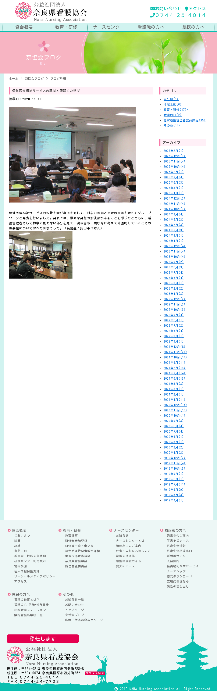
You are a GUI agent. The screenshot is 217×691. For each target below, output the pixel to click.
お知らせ (122, 535)
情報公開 (20, 566)
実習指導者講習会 (77, 556)
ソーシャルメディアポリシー (35, 576)
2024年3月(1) (174, 235)
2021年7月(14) (175, 373)
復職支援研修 (125, 556)
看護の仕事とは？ (27, 599)
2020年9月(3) (174, 420)
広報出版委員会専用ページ (84, 620)
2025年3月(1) (174, 187)
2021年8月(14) (175, 367)
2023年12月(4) (175, 246)
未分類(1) (171, 99)
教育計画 (71, 535)
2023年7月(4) (174, 272)
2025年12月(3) (175, 156)
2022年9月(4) (174, 315)
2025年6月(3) (174, 182)
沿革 (17, 540)
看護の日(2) (173, 115)
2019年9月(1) (174, 473)
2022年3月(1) (174, 341)
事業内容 (20, 550)
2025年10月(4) (175, 166)
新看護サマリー (178, 556)
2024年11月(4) (175, 203)
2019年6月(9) (174, 489)
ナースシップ (176, 571)
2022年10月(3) (175, 309)
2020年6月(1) (174, 436)
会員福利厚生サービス (183, 566)
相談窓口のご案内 (128, 545)
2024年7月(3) (174, 224)
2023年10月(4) (175, 256)
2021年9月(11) (175, 362)
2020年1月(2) (174, 452)
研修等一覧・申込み (79, 545)
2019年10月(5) (175, 468)
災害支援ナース (178, 540)
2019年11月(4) (175, 463)
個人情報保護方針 (27, 571)
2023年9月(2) (174, 262)
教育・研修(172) (176, 109)
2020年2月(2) (174, 447)
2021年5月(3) (174, 383)
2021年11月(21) (175, 352)
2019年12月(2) (175, 458)
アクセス (195, 8)
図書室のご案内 (178, 535)
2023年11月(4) (175, 251)
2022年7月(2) (174, 325)
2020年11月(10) (175, 410)
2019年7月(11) (175, 484)
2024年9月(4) (174, 214)
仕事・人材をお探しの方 (133, 550)
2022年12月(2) (175, 299)
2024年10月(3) (175, 209)
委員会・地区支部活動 (30, 556)
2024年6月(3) (174, 230)
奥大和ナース (125, 566)
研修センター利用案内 (30, 561)
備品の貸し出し (178, 586)
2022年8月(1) (174, 320)
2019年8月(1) (174, 479)
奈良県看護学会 (76, 561)
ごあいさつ (22, 535)
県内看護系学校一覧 (28, 615)
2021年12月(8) (175, 346)
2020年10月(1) (175, 415)
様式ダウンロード (179, 576)
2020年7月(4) (174, 431)
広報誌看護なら (178, 581)
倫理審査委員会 (76, 566)
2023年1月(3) (174, 293)
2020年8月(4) (174, 426)
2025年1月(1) (174, 193)
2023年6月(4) (174, 277)
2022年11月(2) (175, 304)
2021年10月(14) (175, 357)
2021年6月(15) (175, 378)
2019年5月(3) (174, 495)
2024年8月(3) (174, 219)
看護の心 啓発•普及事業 (31, 604)
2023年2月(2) (174, 288)
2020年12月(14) (175, 405)
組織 (17, 545)
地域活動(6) (173, 104)
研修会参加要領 (76, 540)
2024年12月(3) (175, 198)
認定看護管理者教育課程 (82, 550)
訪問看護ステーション (30, 610)
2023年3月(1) (174, 283)
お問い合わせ (166, 8)
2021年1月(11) (175, 399)
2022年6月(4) (174, 330)
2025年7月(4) (174, 177)
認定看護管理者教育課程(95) (185, 120)
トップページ (74, 609)
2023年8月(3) (174, 267)
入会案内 (173, 561)
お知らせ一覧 (74, 599)
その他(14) (172, 125)
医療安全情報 (176, 545)
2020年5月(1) (174, 442)
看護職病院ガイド (128, 561)
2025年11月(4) (175, 161)
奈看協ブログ (74, 614)
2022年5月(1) (174, 336)
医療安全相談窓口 (179, 550)
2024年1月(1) (174, 240)
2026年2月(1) (174, 150)
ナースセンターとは (130, 540)
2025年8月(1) (174, 172)
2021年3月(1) (174, 389)
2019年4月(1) (174, 500)
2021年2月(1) (174, 394)
